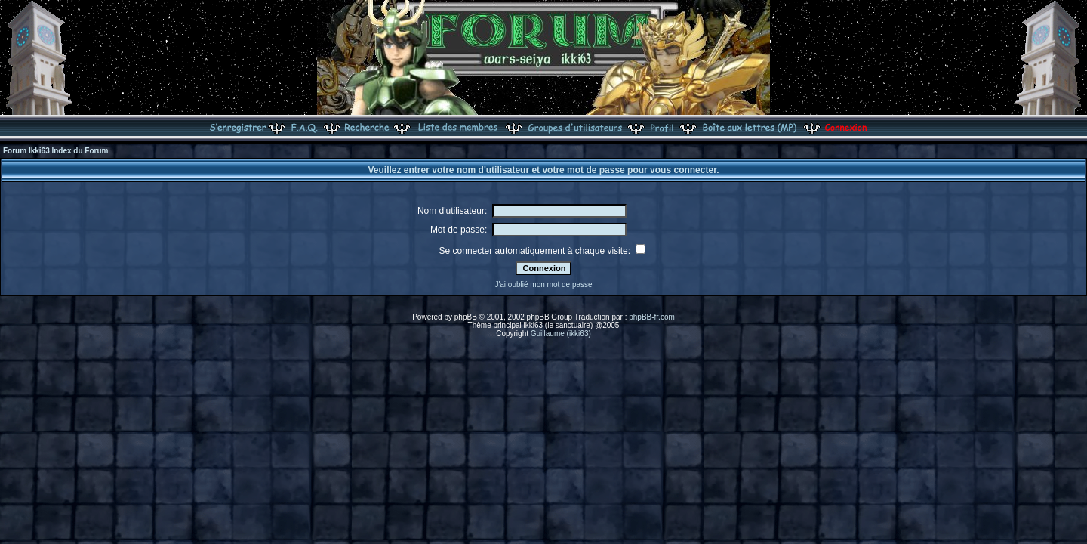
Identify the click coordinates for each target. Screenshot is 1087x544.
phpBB (465, 317)
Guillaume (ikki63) (561, 333)
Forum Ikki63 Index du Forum (55, 151)
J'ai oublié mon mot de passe (543, 284)
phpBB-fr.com (652, 317)
